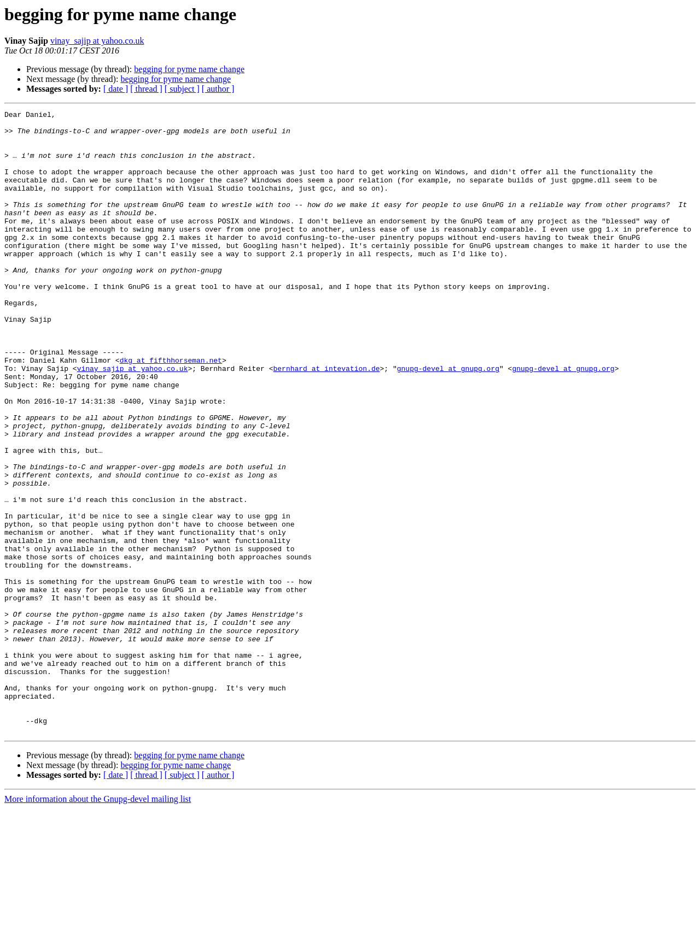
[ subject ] (182, 88)
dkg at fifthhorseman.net (171, 411)
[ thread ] (146, 88)
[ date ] (115, 88)
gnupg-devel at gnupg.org (448, 421)
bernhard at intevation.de (326, 421)
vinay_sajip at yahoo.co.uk (97, 40)
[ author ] (218, 88)
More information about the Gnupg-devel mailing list (97, 923)
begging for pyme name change (189, 69)
